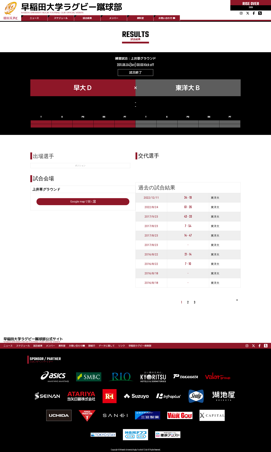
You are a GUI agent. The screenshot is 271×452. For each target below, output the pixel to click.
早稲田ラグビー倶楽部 (139, 345)
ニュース (34, 18)
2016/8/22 (151, 254)
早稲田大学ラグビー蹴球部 (71, 7)
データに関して (107, 345)
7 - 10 (188, 264)
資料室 (140, 18)
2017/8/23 (151, 226)
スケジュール (61, 18)
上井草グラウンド (143, 58)
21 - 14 (188, 254)
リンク (121, 345)
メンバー (113, 18)
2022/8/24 (151, 207)
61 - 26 (188, 207)
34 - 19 (188, 197)
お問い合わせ (166, 18)
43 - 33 (188, 216)
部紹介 (91, 345)
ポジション (80, 165)
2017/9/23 (151, 216)
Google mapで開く (83, 201)
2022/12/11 (151, 197)
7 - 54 (188, 226)
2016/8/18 (151, 273)
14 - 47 (188, 235)
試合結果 (87, 18)
